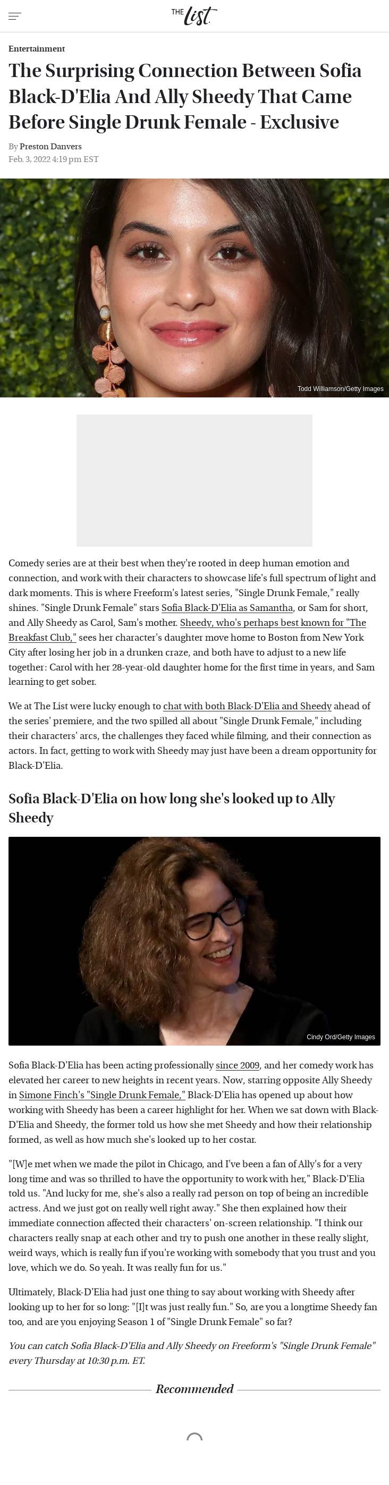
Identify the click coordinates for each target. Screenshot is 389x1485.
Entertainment (37, 49)
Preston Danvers (51, 146)
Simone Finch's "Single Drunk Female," (102, 1095)
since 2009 (237, 1065)
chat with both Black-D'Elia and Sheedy (247, 706)
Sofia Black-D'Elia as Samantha (227, 608)
